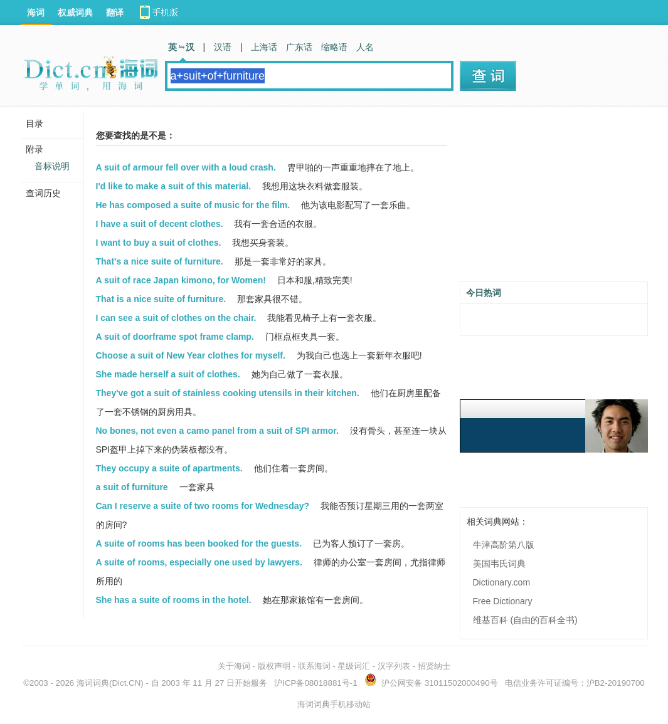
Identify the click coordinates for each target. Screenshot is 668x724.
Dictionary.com (502, 582)
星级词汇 (353, 666)
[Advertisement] (554, 198)
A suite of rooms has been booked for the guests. (199, 543)
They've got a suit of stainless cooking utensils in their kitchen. (227, 393)
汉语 (222, 47)
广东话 (299, 47)
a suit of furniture (132, 487)
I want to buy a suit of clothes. (158, 243)
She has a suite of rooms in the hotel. (174, 600)
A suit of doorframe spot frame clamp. (175, 337)
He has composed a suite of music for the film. (193, 205)
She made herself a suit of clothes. (168, 374)
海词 (36, 13)
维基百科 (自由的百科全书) (525, 620)
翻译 (115, 13)
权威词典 (75, 13)
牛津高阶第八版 (503, 545)
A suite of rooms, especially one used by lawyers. (199, 562)
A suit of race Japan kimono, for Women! (181, 280)
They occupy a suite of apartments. (169, 468)
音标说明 (52, 166)
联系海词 (314, 666)
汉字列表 (394, 666)
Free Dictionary (503, 601)
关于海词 (234, 666)
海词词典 (93, 683)
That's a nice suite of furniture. (159, 261)
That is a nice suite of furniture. (161, 299)
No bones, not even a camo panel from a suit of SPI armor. (217, 431)
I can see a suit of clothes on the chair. (176, 318)
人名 (365, 47)
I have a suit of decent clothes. (159, 224)
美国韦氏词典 (499, 564)
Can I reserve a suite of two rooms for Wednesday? (203, 506)
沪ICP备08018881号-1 (315, 683)
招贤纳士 (434, 666)
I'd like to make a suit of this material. (174, 186)
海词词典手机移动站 (334, 704)
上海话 (264, 47)
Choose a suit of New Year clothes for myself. (190, 355)
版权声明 (274, 666)
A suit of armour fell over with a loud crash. (186, 167)
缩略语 (334, 47)
